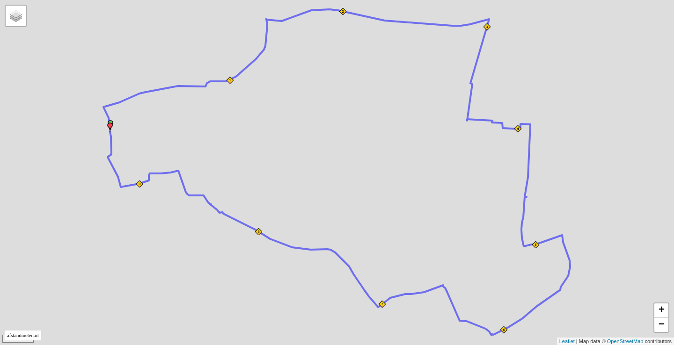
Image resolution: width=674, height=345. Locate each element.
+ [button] (662, 310)
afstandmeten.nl (23, 335)
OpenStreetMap (625, 341)
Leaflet (567, 341)
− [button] (662, 325)
